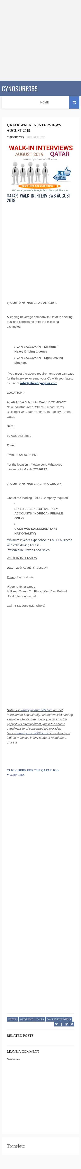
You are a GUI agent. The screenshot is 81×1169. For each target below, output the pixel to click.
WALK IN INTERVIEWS (59, 1019)
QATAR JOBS (26, 1019)
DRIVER (12, 1019)
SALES (40, 1019)
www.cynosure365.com (36, 710)
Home (8, 102)
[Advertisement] (40, 40)
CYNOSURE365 (19, 88)
